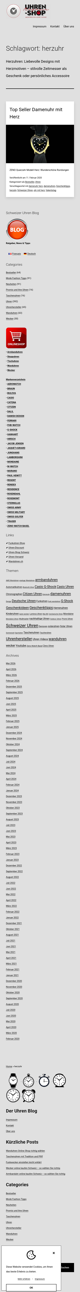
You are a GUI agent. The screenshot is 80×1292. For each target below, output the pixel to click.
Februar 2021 (12, 969)
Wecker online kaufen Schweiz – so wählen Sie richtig (33, 1168)
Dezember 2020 (14, 981)
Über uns (68, 26)
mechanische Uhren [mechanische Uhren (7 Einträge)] (56, 614)
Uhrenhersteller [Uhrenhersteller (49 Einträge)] (19, 639)
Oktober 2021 (13, 929)
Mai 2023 (10, 836)
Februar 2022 (12, 911)
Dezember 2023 (14, 796)
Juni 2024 (11, 767)
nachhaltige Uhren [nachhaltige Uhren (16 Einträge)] (39, 618)
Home (9, 1066)
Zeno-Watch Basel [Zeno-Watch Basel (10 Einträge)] (35, 646)
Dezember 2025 (14, 686)
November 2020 (14, 986)
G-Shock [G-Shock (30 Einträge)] (67, 601)
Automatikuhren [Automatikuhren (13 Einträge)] (14, 587)
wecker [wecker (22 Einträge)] (10, 645)
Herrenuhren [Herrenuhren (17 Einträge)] (60, 607)
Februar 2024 (12, 784)
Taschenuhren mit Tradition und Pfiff (24, 1156)
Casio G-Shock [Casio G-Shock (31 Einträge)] (45, 586)
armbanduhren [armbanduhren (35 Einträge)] (46, 580)
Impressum (39, 26)
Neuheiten (11, 284)
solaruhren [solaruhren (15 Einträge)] (53, 626)
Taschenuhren (13, 295)
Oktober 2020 (13, 992)
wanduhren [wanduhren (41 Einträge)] (57, 639)
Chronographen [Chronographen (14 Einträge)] (14, 594)
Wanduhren (11, 313)
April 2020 (11, 1027)
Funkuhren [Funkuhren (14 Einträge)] (42, 601)
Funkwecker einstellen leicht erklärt (24, 1162)
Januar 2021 (12, 975)
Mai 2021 (10, 952)
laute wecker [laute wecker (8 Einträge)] (24, 614)
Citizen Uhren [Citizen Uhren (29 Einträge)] (32, 594)
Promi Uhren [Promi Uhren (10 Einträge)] (67, 619)
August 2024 (12, 756)
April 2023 (11, 842)
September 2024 (14, 750)
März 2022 (11, 906)
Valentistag (51, 190)
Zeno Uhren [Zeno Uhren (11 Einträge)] (48, 646)
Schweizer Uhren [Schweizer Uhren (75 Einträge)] (22, 625)
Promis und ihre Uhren (17, 289)
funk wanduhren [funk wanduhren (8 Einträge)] (54, 601)
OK (31, 1287)
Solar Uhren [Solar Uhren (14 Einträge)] (66, 626)
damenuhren (49, 186)
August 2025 (12, 698)
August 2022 (12, 877)
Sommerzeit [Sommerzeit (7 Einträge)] (10, 633)
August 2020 (12, 1004)
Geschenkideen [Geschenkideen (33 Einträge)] (17, 608)
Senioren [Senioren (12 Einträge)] (43, 626)
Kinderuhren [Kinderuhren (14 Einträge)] (12, 613)
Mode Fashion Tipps (16, 278)
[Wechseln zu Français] (14, 254)
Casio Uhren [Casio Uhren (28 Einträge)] (65, 586)
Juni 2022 (11, 888)
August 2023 (12, 819)
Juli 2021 (10, 940)
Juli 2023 (10, 825)
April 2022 (11, 900)
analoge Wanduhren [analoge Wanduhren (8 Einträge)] (27, 580)
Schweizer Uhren (25, 190)
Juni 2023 (11, 831)
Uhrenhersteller (13, 307)
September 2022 (14, 871)
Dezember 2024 (14, 732)
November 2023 (14, 802)
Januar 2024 (12, 790)
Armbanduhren (15, 352)
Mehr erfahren (24, 1279)
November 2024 (14, 738)
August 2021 (12, 934)
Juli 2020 (10, 1010)
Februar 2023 (12, 854)
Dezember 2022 (14, 865)
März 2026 (11, 675)
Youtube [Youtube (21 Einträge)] (21, 645)
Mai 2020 (10, 1021)
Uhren (38, 182)
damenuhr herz (36, 186)
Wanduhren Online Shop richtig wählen (25, 1150)
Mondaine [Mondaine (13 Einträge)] (68, 613)
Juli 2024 (10, 761)
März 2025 (11, 715)
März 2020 (11, 1033)
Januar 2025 (12, 727)
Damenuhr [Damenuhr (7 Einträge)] (46, 594)
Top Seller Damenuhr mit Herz (36, 113)
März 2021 (11, 963)
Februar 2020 (12, 1038)
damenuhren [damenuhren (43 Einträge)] (60, 593)
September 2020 (14, 998)
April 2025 (11, 709)
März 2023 (11, 848)
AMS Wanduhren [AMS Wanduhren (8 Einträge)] (12, 580)
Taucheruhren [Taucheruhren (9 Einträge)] (45, 633)
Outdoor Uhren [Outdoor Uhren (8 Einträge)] (55, 619)
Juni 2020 (11, 1015)
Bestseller (29, 182)
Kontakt (55, 26)
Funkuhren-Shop (16, 543)
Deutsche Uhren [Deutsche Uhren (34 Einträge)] (24, 601)
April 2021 (11, 958)
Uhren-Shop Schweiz (18, 552)
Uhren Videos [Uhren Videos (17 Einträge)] (40, 639)
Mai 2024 (10, 773)
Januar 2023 (12, 859)
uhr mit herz (39, 190)
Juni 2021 (11, 946)
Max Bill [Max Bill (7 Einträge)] (45, 614)
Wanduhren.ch (15, 561)
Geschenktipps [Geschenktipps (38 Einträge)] (41, 608)
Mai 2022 (10, 894)
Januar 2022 (12, 917)
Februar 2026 (12, 680)
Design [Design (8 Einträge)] (8, 601)
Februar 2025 (12, 721)
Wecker (9, 318)
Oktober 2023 (13, 807)
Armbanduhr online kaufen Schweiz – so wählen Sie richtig (35, 1173)
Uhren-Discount (16, 547)
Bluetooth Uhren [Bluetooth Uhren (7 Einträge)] (28, 587)
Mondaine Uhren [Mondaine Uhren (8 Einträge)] (12, 619)
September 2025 (14, 692)
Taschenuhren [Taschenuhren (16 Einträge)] (31, 632)
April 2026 (11, 669)
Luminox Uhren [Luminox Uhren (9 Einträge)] (36, 614)
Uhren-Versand (15, 556)
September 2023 (14, 813)
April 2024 (11, 779)
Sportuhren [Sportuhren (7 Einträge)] (19, 633)
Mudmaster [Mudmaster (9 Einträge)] (24, 619)
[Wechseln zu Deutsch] (29, 254)
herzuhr (13, 190)
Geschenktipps (63, 186)
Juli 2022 (10, 883)
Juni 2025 (11, 704)
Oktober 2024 (13, 744)
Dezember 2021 (14, 923)
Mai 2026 (10, 663)
